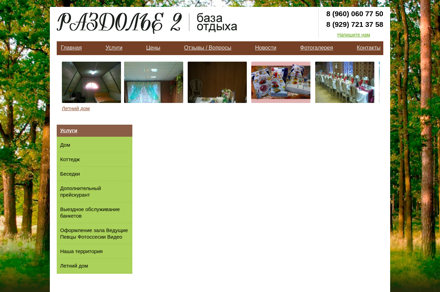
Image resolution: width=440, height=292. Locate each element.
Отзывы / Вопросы (207, 48)
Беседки (70, 174)
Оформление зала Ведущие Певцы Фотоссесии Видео (94, 233)
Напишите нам (353, 35)
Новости (265, 48)
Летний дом (76, 108)
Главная (71, 48)
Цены (153, 48)
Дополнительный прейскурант (80, 191)
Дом (65, 145)
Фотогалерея (316, 48)
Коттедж (70, 159)
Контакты (369, 48)
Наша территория (81, 251)
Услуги (114, 48)
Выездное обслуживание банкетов (90, 212)
